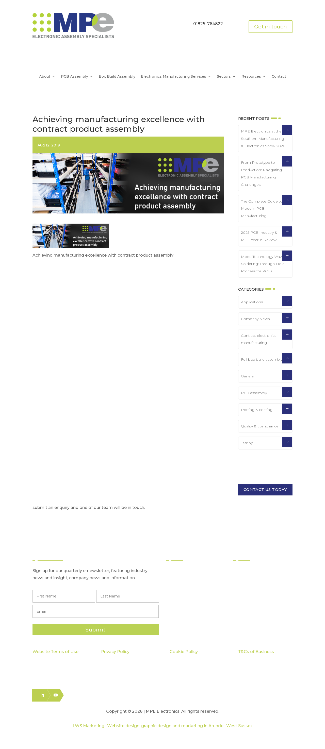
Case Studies (251, 598)
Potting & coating (256, 409)
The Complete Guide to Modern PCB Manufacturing (262, 208)
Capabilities (250, 589)
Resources (251, 77)
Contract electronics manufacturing (258, 339)
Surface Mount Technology (198, 580)
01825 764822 (208, 23)
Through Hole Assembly (195, 589)
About (44, 77)
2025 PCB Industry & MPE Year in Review (259, 236)
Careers (246, 616)
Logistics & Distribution (193, 607)
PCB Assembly (74, 77)
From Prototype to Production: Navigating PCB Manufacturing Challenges (261, 173)
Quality (245, 580)
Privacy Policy (115, 651)
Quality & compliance (260, 426)
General (247, 376)
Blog (243, 607)
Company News (255, 319)
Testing (247, 443)
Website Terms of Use (55, 651)
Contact (279, 77)
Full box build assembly (261, 359)
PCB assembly (254, 393)
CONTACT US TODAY (265, 489)
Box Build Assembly (117, 77)
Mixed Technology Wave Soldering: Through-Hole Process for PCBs (263, 264)
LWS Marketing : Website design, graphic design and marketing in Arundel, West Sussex (163, 725)
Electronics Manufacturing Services (173, 77)
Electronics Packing (190, 616)
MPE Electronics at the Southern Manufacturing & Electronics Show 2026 (263, 138)
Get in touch (270, 27)
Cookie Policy (184, 651)
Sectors (224, 77)
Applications (252, 302)
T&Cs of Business (256, 651)
